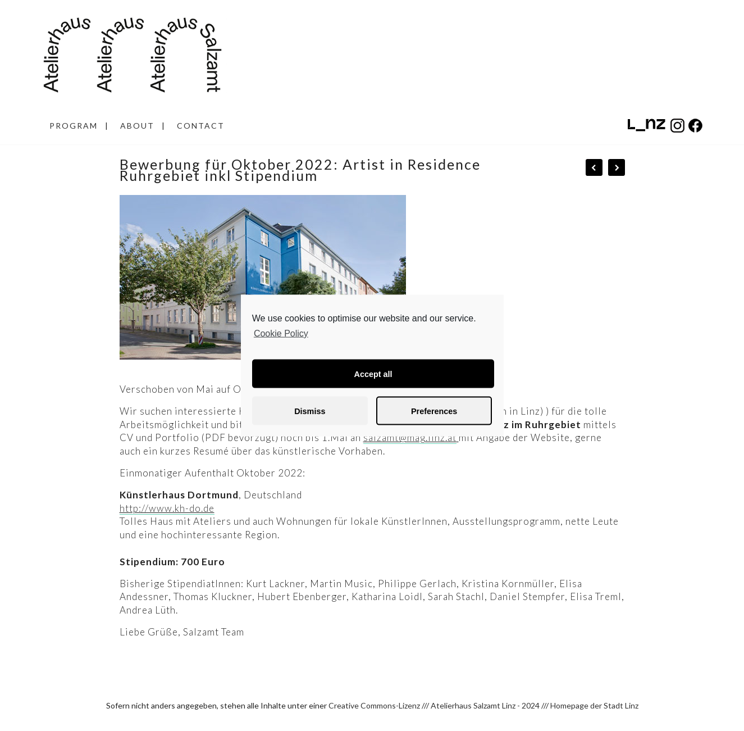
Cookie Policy (281, 333)
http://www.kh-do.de (167, 508)
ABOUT (137, 125)
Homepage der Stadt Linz (594, 705)
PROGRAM (73, 125)
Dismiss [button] (309, 410)
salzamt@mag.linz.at (410, 437)
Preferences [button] (434, 410)
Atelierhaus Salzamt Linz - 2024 (485, 705)
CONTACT (201, 125)
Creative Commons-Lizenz (374, 705)
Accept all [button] (373, 373)
